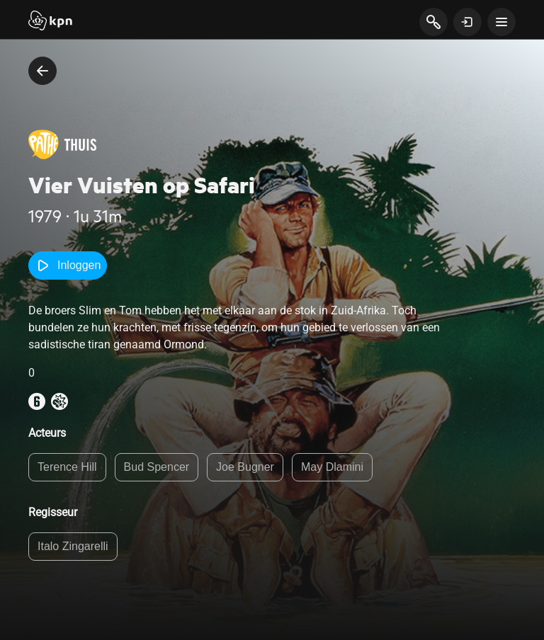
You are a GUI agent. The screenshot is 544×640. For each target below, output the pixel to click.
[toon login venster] (467, 22)
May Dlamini (332, 467)
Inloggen (68, 265)
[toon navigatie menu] (501, 22)
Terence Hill (67, 467)
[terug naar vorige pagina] (42, 71)
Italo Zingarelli (73, 546)
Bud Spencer (157, 467)
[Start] (50, 22)
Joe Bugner (245, 467)
